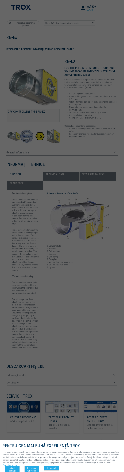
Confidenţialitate (10, 465)
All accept (51, 468)
